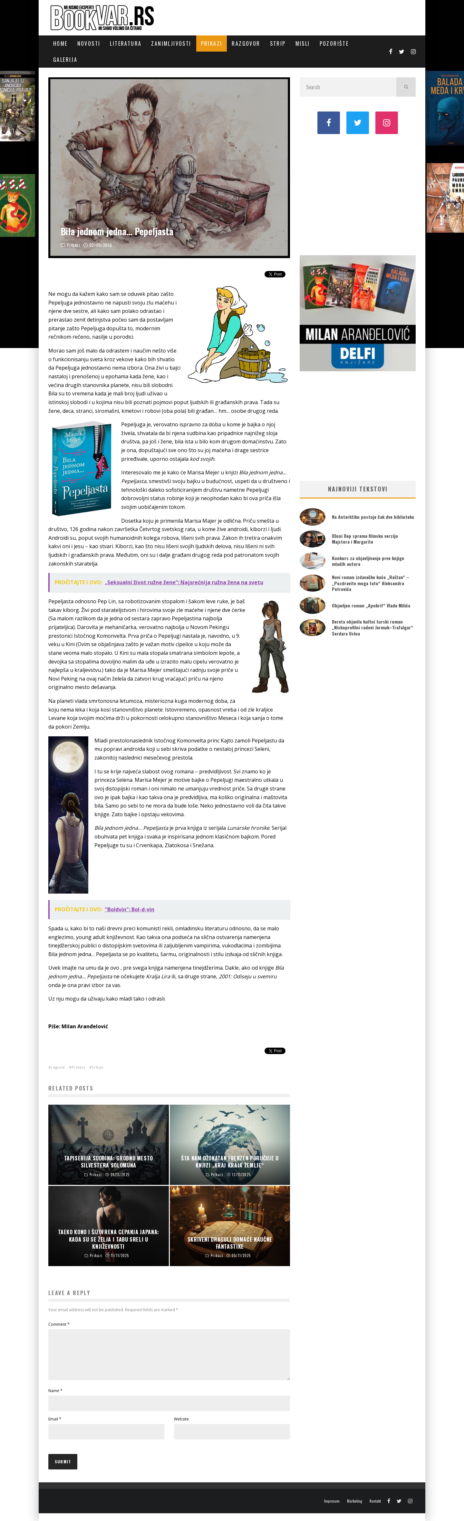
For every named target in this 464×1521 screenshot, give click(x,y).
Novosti (89, 43)
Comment (59, 1324)
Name (55, 1398)
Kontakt (375, 1509)
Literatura (125, 43)
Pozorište (334, 43)
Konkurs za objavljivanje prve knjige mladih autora (368, 561)
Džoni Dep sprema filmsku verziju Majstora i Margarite (365, 538)
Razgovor (246, 43)
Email (54, 1426)
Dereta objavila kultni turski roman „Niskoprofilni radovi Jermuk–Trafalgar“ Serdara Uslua (372, 627)
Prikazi (211, 43)
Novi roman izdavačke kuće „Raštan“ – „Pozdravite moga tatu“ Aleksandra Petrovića (370, 583)
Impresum (332, 1509)
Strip (278, 43)
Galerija (65, 59)
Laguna (58, 1067)
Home (60, 43)
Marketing (354, 1509)
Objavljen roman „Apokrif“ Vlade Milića (371, 605)
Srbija (97, 1067)
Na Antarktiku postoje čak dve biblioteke (373, 516)
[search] (406, 87)
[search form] (348, 87)
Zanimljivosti (171, 43)
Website (181, 1426)
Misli (302, 43)
